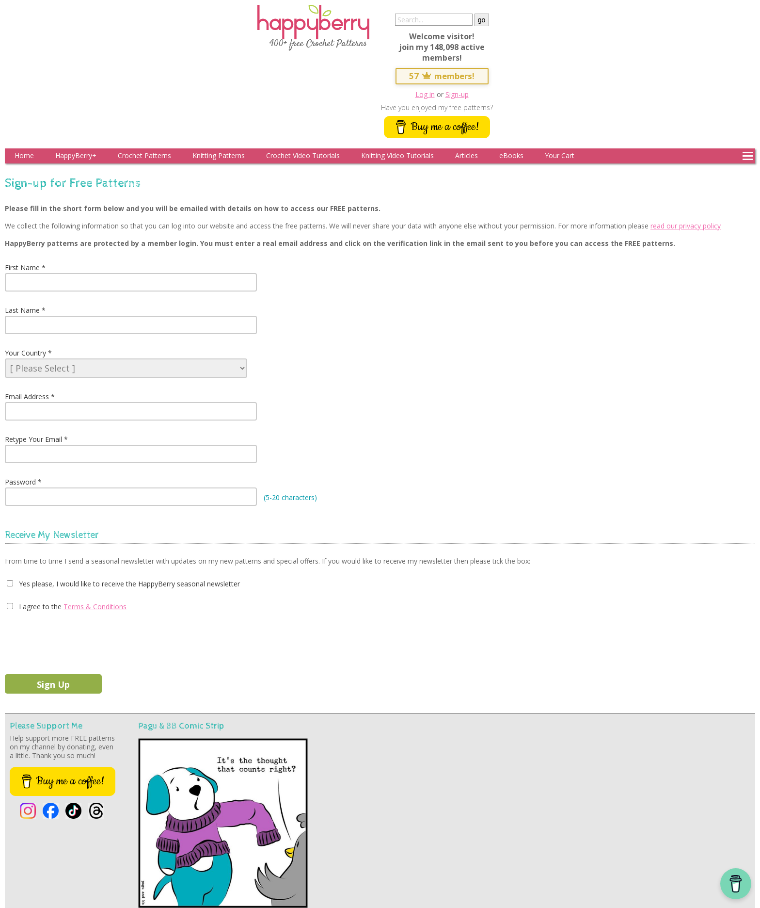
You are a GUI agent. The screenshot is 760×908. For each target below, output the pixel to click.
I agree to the (39, 606)
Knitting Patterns (218, 155)
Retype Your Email (33, 439)
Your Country (25, 352)
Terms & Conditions (95, 606)
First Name (22, 267)
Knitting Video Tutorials (397, 155)
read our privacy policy (685, 225)
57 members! (442, 75)
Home (24, 155)
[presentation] (78, 641)
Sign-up (457, 94)
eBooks (511, 155)
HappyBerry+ (75, 155)
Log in (425, 94)
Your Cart (559, 155)
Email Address (27, 396)
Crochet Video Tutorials (303, 155)
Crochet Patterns (144, 155)
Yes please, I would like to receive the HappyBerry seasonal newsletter (128, 583)
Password (20, 481)
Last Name (22, 310)
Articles (466, 155)
